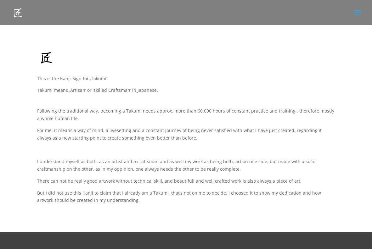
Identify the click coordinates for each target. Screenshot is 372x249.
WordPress (141, 240)
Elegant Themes (82, 240)
